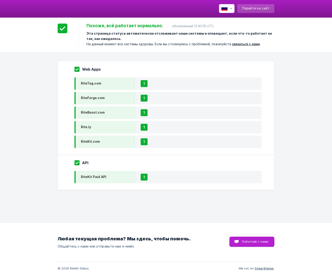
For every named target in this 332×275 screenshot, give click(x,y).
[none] (226, 8)
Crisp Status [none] (264, 268)
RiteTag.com (91, 83)
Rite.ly (86, 127)
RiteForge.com (93, 98)
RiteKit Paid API (93, 177)
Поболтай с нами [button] (255, 241)
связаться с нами (246, 44)
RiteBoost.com (93, 112)
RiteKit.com (90, 141)
